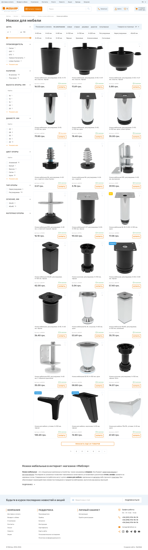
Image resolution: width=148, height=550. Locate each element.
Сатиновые (103, 38)
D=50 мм (58, 38)
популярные (104, 27)
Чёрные (67, 38)
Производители (44, 514)
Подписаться (132, 500)
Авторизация (83, 514)
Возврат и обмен (22, 2)
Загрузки (87, 2)
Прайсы (41, 517)
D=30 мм (38, 38)
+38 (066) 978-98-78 (130, 522)
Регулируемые (103, 33)
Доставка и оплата (7, 2)
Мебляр (8, 16)
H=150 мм (79, 33)
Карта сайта (43, 531)
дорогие (94, 27)
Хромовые (77, 38)
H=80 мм (58, 33)
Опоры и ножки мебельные (46, 16)
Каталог (16, 16)
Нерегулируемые (117, 33)
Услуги (53, 2)
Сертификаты (43, 527)
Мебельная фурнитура (28, 16)
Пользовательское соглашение (49, 534)
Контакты (45, 2)
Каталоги (42, 521)
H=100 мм (69, 33)
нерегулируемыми (109, 472)
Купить (62, 87)
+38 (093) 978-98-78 (130, 517)
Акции (70, 2)
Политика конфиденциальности (50, 538)
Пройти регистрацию (86, 517)
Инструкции (43, 524)
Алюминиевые (90, 38)
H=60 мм (48, 33)
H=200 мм (90, 33)
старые (77, 27)
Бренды (77, 2)
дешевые (85, 27)
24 (136, 27)
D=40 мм (48, 38)
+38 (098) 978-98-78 (130, 520)
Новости (62, 2)
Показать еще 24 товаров (87, 444)
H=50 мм (38, 33)
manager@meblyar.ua (129, 527)
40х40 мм (131, 33)
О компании (34, 2)
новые (69, 27)
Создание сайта (129, 547)
